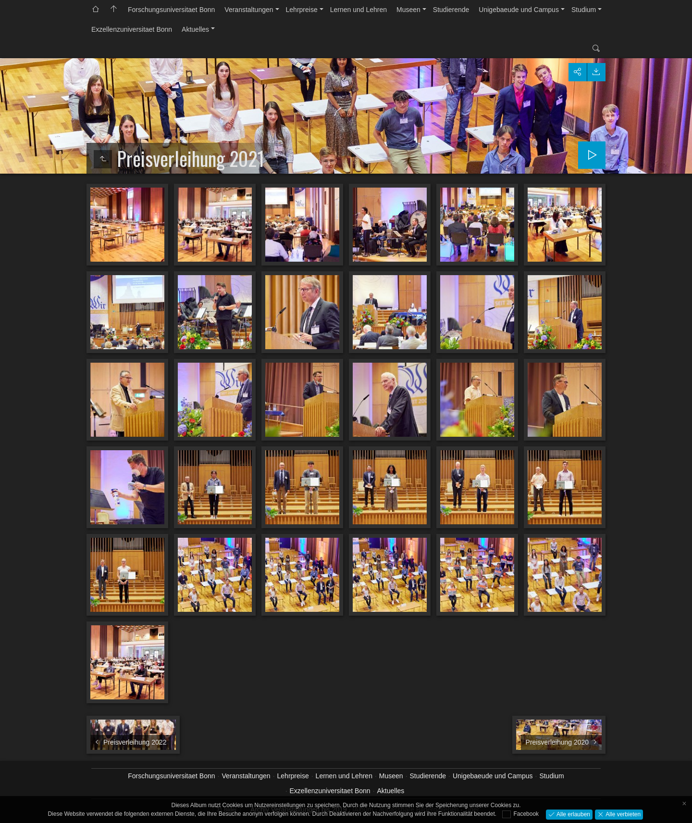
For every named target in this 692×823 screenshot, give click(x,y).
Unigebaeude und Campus (519, 9)
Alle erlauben (572, 813)
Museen (408, 9)
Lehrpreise (302, 9)
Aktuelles (195, 29)
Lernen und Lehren (358, 9)
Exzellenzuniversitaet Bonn (131, 29)
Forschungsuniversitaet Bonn (171, 9)
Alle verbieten (622, 813)
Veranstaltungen (248, 9)
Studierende (451, 9)
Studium (583, 9)
